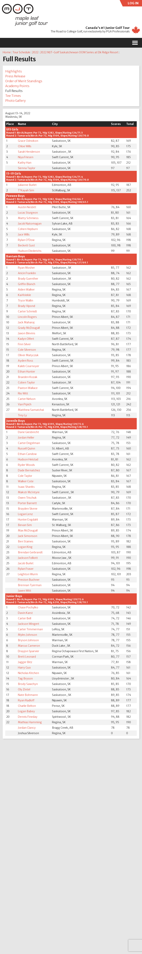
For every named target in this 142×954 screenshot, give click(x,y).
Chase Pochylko (28, 607)
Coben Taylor (26, 382)
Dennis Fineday (27, 717)
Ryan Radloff (26, 700)
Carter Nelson (26, 399)
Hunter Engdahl (28, 519)
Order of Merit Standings (23, 81)
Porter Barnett (27, 503)
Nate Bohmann (28, 695)
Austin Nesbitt (27, 207)
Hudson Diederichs (29, 251)
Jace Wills (24, 234)
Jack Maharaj (26, 322)
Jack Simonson (27, 536)
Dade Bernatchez (29, 470)
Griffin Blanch (26, 284)
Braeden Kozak (27, 377)
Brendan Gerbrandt (30, 552)
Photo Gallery (15, 101)
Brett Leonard (27, 656)
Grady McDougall (29, 328)
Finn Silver (24, 344)
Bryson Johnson (28, 640)
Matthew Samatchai (31, 410)
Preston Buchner (29, 579)
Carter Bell (24, 618)
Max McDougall (28, 530)
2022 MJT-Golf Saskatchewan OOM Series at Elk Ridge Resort (79, 52)
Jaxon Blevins (26, 333)
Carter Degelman (29, 443)
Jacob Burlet (26, 563)
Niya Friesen (25, 157)
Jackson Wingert (28, 624)
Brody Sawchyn (28, 684)
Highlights (13, 71)
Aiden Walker (26, 289)
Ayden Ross (25, 360)
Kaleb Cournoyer (28, 366)
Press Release (15, 76)
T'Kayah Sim (26, 190)
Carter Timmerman (30, 629)
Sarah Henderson (29, 151)
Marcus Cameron (29, 645)
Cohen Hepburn (28, 229)
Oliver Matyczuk (28, 355)
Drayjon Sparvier (28, 651)
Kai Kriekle (24, 295)
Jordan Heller (26, 437)
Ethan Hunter (26, 371)
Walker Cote (26, 481)
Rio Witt (23, 393)
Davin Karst (25, 613)
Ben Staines (25, 541)
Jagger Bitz (25, 662)
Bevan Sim (25, 525)
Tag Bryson (25, 678)
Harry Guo (24, 667)
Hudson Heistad (28, 459)
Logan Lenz (25, 514)
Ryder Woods (26, 465)
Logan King (25, 547)
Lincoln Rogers (27, 317)
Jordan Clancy (27, 727)
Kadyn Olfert (26, 339)
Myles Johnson (27, 635)
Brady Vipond (26, 306)
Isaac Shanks (26, 487)
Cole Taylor (25, 476)
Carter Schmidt (27, 311)
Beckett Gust (26, 245)
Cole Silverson (27, 349)
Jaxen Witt (24, 590)
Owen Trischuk (27, 497)
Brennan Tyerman (29, 585)
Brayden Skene (27, 508)
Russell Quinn (26, 448)
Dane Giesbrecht (28, 432)
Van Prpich (24, 404)
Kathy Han (24, 162)
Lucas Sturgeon (28, 212)
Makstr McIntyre (29, 492)
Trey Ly (22, 415)
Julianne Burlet (27, 185)
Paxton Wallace (28, 388)
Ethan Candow (27, 454)
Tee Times (13, 96)
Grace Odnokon (28, 141)
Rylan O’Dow (26, 240)
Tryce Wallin (25, 300)
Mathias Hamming (30, 722)
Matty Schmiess (28, 218)
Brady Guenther (28, 278)
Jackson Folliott (28, 558)
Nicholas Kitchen (28, 673)
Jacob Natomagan (29, 223)
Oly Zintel (24, 689)
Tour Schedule (21, 52)
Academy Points (17, 86)
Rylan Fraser (26, 569)
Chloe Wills (24, 146)
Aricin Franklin (27, 273)
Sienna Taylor (26, 168)
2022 (35, 52)
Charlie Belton (27, 706)
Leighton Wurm (28, 574)
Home (7, 52)
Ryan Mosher (26, 267)
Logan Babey (26, 711)
